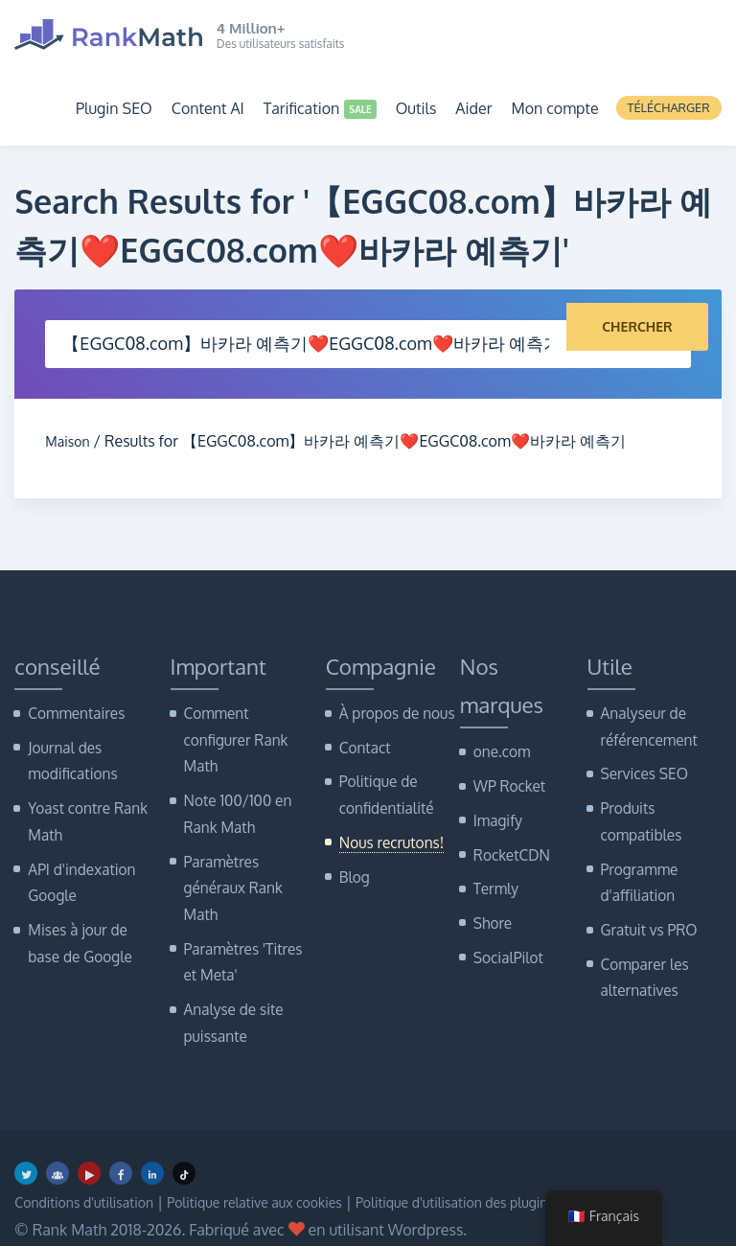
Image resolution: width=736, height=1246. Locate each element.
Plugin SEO (114, 108)
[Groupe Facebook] (57, 1143)
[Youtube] (89, 1143)
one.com (499, 751)
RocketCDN (508, 847)
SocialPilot (505, 942)
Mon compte (554, 108)
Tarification (302, 108)
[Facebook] (120, 1143)
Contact (362, 744)
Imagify (495, 815)
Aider (473, 108)
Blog (353, 864)
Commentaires (72, 712)
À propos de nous (392, 712)
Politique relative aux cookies (287, 1173)
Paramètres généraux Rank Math (229, 873)
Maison (70, 440)
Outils (416, 108)
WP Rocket (506, 783)
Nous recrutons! (386, 832)
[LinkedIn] (152, 1143)
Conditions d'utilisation (93, 1173)
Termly (494, 878)
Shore (491, 910)
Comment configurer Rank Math (231, 736)
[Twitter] (25, 1143)
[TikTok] (184, 1143)
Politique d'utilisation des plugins (514, 1173)
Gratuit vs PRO (645, 912)
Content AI (208, 108)
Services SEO (640, 768)
